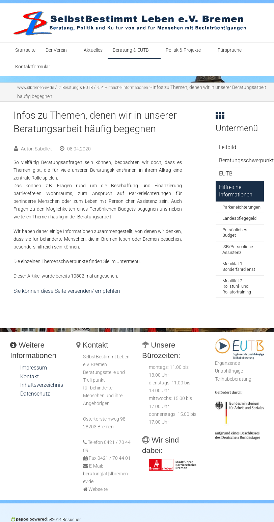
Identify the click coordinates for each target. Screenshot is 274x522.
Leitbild (227, 147)
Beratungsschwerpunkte (241, 160)
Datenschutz (35, 393)
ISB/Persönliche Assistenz (237, 249)
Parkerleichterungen (241, 207)
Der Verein (56, 50)
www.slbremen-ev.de (35, 87)
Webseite (98, 489)
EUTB (225, 173)
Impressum (33, 367)
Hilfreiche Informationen (122, 87)
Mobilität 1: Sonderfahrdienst (238, 266)
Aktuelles (93, 50)
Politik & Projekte (183, 50)
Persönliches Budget (234, 232)
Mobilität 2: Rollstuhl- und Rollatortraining (236, 286)
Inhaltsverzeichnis (41, 385)
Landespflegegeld (239, 218)
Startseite (25, 50)
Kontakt (29, 376)
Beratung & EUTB (131, 50)
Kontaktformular (32, 67)
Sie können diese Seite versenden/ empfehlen (66, 291)
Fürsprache (230, 50)
